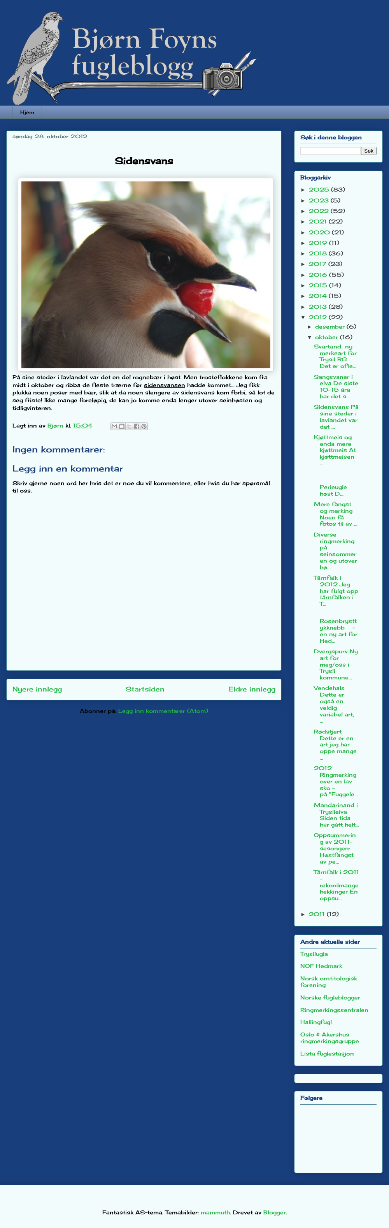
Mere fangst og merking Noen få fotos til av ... (335, 514)
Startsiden (145, 689)
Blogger (274, 1212)
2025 (320, 189)
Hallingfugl (316, 1022)
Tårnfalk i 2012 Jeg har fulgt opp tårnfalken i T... (336, 590)
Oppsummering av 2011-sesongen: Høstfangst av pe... (335, 848)
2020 (320, 232)
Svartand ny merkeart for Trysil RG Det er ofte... (335, 356)
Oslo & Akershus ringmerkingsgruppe (329, 1037)
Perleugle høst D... (336, 483)
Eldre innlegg (251, 689)
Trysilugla (314, 953)
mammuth (215, 1212)
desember (331, 326)
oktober (327, 337)
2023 (320, 200)
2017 (318, 263)
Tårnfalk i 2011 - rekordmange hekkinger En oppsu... (336, 885)
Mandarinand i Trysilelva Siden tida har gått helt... (336, 815)
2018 (319, 253)
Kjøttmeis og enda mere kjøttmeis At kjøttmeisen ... (335, 450)
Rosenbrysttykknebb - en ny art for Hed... (335, 627)
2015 (319, 285)
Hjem (27, 112)
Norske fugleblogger (330, 997)
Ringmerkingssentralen (334, 1009)
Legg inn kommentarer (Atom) (163, 710)
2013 (319, 306)
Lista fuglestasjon (327, 1053)
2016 (319, 274)
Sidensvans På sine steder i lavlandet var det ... (336, 416)
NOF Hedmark (321, 965)
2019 (319, 242)
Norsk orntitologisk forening (328, 981)
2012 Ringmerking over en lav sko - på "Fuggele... (336, 781)
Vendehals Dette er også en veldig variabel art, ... (334, 704)
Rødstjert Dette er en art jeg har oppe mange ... (335, 744)
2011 (318, 914)
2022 (320, 211)
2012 (319, 317)
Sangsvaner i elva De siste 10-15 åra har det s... (336, 386)
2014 (319, 295)
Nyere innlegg (37, 689)
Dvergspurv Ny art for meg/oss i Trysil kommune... (336, 664)
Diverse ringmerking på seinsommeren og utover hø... (335, 550)
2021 (319, 221)
